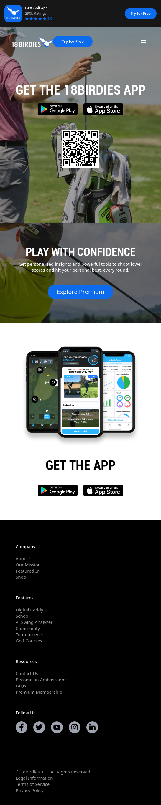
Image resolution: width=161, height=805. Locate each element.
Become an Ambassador (41, 679)
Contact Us (27, 673)
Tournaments (29, 634)
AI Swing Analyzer (34, 622)
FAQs (21, 686)
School (22, 616)
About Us (25, 558)
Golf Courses (29, 641)
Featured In (28, 571)
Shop (21, 577)
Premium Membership (39, 692)
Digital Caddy (29, 610)
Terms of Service (33, 784)
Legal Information (34, 778)
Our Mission (28, 565)
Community (28, 628)
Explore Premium (80, 292)
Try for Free (141, 13)
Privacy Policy (30, 790)
